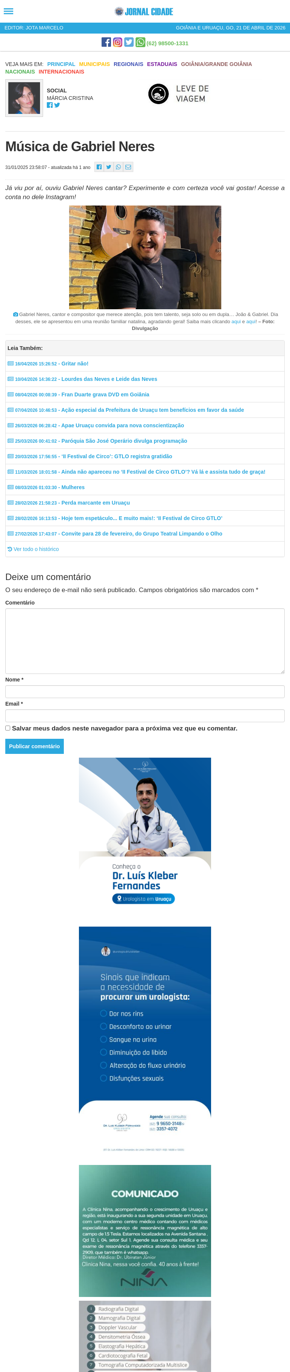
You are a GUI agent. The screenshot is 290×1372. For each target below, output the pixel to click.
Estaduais (162, 64)
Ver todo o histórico (33, 549)
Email (14, 704)
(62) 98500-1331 (167, 43)
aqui (236, 321)
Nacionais (20, 72)
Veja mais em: (24, 64)
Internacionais (62, 72)
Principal (61, 64)
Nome (14, 680)
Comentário (20, 603)
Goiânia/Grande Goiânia (216, 64)
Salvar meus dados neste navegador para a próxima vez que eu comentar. (125, 728)
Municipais (94, 64)
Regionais (128, 64)
